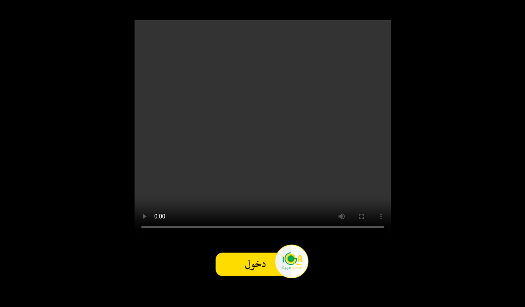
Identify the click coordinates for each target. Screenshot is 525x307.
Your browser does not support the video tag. (263, 128)
